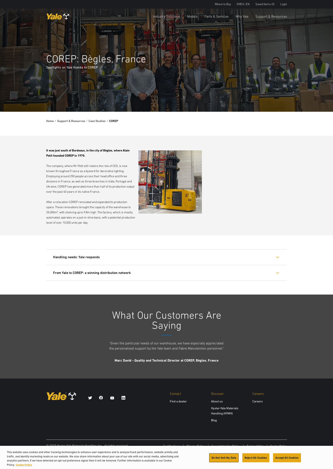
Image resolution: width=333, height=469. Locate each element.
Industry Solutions (166, 16)
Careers (257, 401)
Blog (214, 420)
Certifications (171, 446)
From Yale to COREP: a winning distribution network (92, 273)
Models (192, 16)
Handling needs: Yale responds (76, 257)
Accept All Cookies (286, 459)
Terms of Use (255, 446)
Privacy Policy (196, 446)
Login (283, 4)
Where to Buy (223, 4)
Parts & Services (216, 16)
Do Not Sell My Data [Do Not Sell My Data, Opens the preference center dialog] (224, 459)
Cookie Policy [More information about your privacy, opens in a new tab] (24, 466)
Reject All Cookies (256, 459)
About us (217, 401)
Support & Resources (271, 16)
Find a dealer (178, 401)
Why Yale (242, 16)
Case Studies (97, 121)
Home (50, 121)
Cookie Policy (278, 446)
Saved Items (265, 4)
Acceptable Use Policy (225, 446)
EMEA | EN (243, 4)
